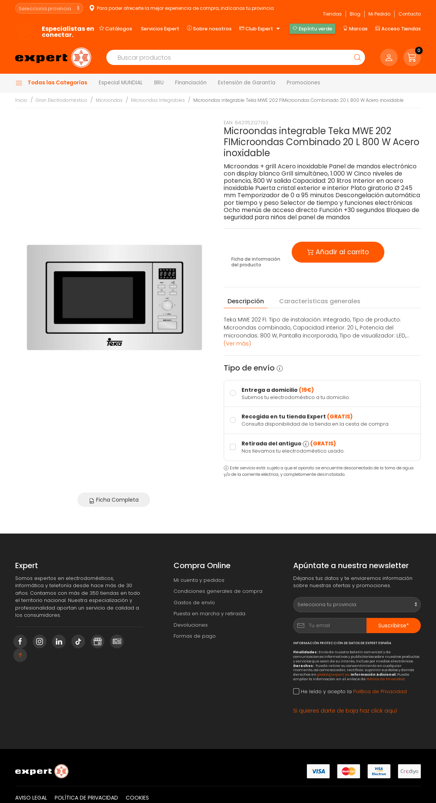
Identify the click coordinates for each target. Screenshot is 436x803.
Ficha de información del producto (255, 262)
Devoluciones (191, 625)
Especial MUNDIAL (121, 82)
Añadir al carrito (338, 251)
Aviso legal (31, 797)
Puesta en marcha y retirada (209, 613)
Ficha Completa (114, 500)
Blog (355, 14)
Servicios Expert (160, 28)
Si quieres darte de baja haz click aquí (345, 710)
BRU (159, 82)
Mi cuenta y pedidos (199, 580)
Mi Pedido (379, 14)
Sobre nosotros (209, 28)
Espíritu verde (312, 28)
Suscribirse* (393, 625)
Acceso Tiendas (398, 28)
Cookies (137, 797)
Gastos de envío (194, 602)
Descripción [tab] (245, 301)
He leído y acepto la (350, 691)
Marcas (355, 28)
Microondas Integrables (158, 100)
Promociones (303, 82)
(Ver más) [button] (237, 343)
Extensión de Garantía (246, 82)
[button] (412, 57)
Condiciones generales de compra (218, 591)
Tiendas (332, 14)
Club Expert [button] (260, 29)
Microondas (109, 100)
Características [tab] (319, 301)
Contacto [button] (409, 14)
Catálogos (115, 28)
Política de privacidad (86, 797)
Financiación (191, 82)
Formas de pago (195, 636)
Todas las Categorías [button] (51, 83)
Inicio (21, 100)
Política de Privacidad (385, 678)
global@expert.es (333, 674)
